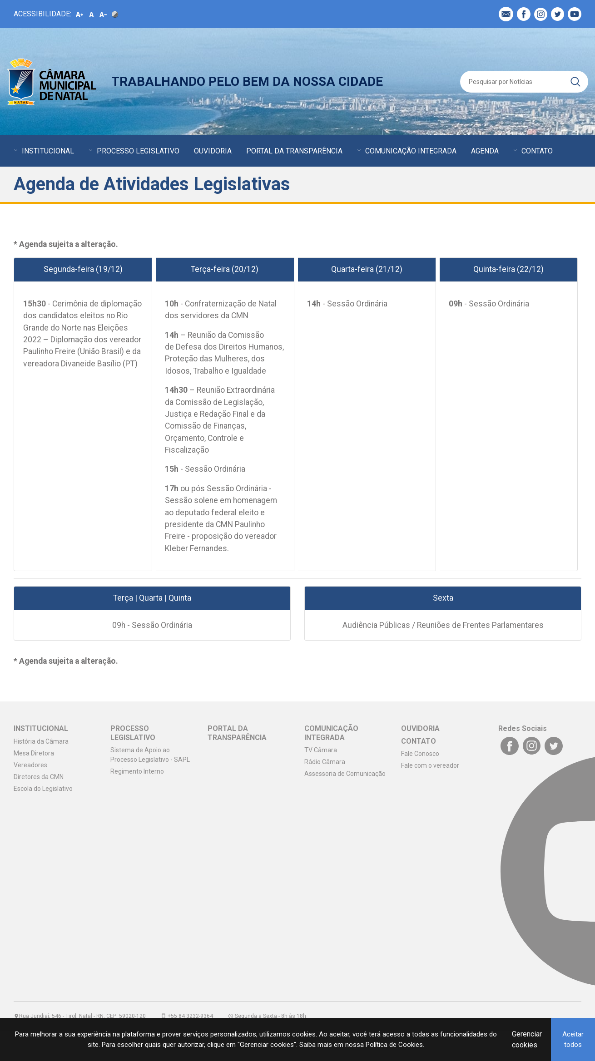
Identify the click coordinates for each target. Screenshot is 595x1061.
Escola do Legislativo (43, 788)
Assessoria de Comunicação (345, 773)
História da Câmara (41, 741)
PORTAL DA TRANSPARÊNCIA (294, 151)
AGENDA (485, 151)
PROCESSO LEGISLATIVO (138, 151)
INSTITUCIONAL (48, 151)
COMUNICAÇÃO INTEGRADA (410, 151)
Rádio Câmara (324, 761)
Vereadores (30, 765)
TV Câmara (320, 750)
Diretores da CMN (39, 776)
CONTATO (537, 151)
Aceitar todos (573, 1039)
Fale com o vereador (430, 765)
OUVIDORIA (213, 151)
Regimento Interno (137, 771)
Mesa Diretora (34, 753)
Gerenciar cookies (527, 1039)
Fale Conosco (420, 753)
